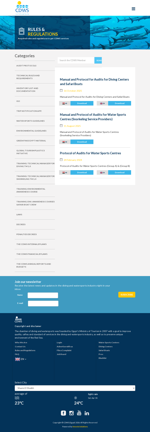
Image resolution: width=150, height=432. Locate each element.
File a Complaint (64, 350)
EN (20, 359)
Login (59, 342)
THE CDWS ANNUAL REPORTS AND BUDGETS (33, 265)
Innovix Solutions (80, 426)
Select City (21, 382)
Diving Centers (105, 346)
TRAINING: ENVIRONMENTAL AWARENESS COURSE (30, 190)
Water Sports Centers (109, 342)
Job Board (61, 354)
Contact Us (20, 346)
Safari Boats (104, 350)
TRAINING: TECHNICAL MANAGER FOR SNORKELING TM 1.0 (35, 177)
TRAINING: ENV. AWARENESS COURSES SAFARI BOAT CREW (35, 203)
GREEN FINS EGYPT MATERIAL (31, 140)
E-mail (20, 303)
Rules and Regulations (25, 350)
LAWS (19, 214)
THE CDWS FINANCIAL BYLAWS (31, 254)
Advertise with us (65, 346)
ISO (18, 101)
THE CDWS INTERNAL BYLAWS (31, 244)
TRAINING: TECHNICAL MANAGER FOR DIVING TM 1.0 (35, 165)
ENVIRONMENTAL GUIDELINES (31, 130)
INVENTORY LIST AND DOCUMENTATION (27, 89)
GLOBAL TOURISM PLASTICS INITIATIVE (30, 152)
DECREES (20, 224)
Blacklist (102, 358)
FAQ (17, 354)
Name (20, 295)
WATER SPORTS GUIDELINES (30, 121)
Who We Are (21, 342)
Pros (101, 354)
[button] (76, 103)
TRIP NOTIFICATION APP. (29, 111)
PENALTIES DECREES (26, 234)
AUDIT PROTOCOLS (26, 65)
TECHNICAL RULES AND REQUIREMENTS (28, 77)
